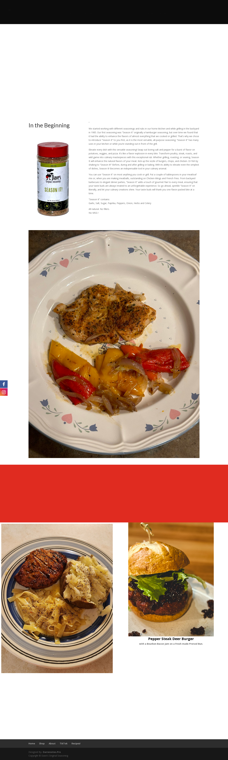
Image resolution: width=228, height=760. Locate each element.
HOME (151, 14)
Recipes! (76, 743)
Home (72, 14)
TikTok (162, 14)
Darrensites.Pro (52, 752)
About (93, 14)
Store (83, 14)
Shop (42, 743)
